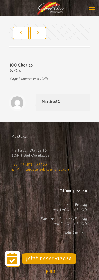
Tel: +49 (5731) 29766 (29, 164)
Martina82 (51, 102)
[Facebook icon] (47, 272)
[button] (12, 258)
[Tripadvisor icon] (52, 272)
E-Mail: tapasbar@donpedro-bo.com (40, 169)
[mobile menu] (91, 7)
